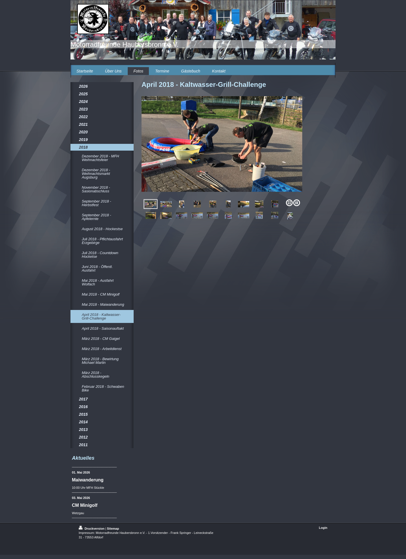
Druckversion (92, 528)
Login (323, 527)
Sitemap (113, 528)
